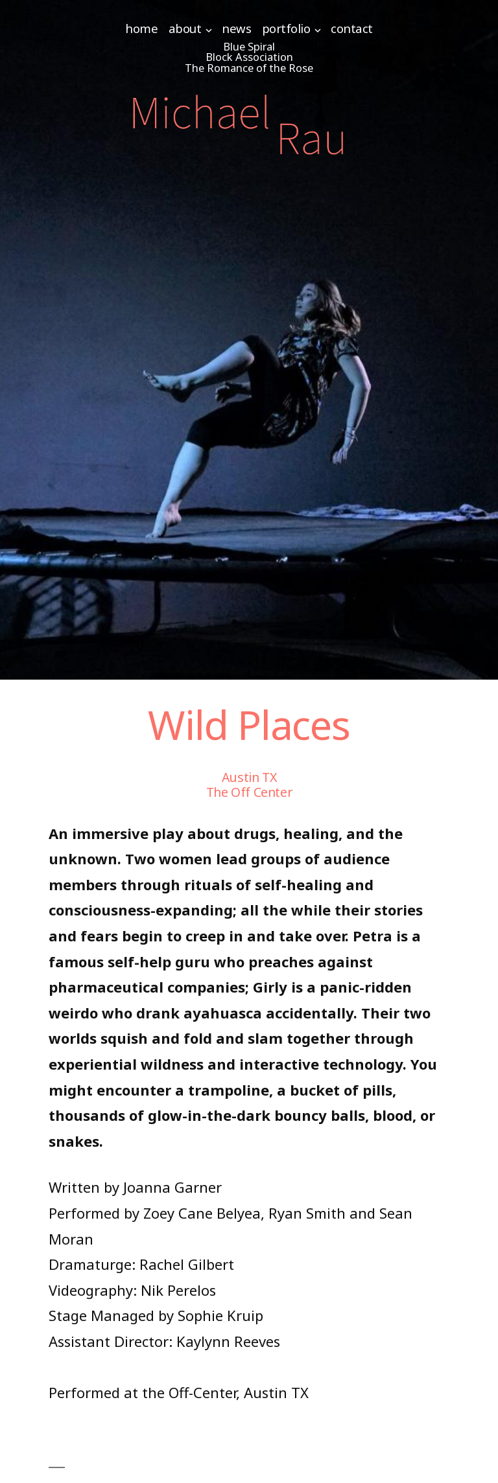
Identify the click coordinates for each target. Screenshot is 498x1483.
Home (141, 28)
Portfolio (286, 28)
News (236, 28)
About (185, 28)
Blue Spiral (249, 46)
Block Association (249, 56)
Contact (352, 28)
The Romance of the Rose (249, 67)
